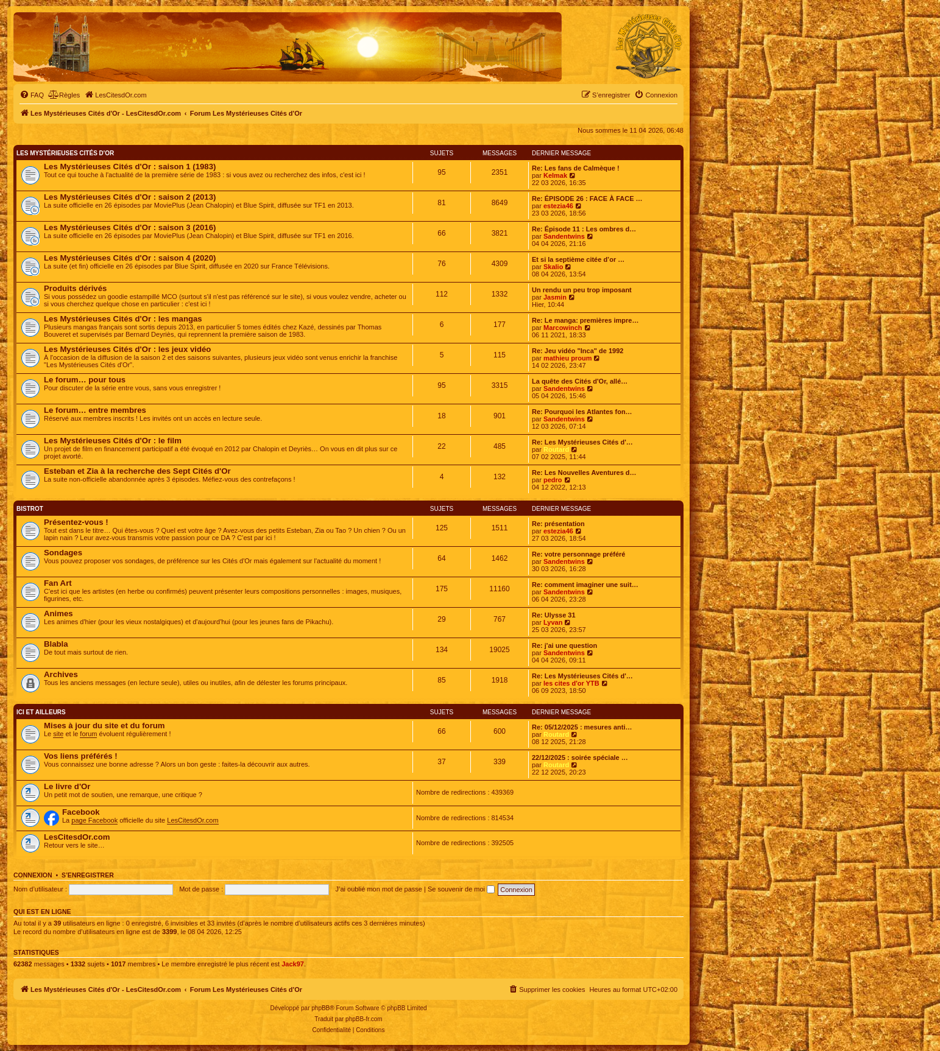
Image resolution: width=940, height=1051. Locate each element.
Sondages (63, 552)
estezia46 (558, 205)
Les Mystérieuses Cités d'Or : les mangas (123, 318)
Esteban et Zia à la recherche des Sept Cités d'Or (137, 471)
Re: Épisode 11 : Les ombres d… (584, 229)
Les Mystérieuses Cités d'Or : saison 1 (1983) (130, 166)
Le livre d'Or (67, 786)
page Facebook (94, 820)
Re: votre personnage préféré (578, 554)
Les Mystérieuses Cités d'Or (65, 153)
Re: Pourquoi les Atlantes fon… (582, 411)
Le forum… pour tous (84, 379)
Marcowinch (562, 327)
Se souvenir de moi (461, 889)
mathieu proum (567, 358)
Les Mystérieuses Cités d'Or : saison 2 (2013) (130, 197)
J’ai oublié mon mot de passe (378, 889)
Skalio (553, 266)
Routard (556, 449)
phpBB (320, 1008)
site (58, 733)
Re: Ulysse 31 (554, 615)
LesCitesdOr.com (192, 820)
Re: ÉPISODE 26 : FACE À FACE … (587, 198)
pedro (552, 479)
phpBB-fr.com (364, 1019)
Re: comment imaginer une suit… (585, 584)
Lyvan (552, 622)
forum (88, 733)
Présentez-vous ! (76, 522)
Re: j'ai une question (564, 645)
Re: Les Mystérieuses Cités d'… (582, 442)
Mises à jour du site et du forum (104, 725)
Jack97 (292, 964)
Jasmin (555, 297)
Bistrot (29, 508)
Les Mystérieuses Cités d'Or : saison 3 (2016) (130, 227)
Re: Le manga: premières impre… (585, 320)
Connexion (32, 875)
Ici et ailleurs (41, 712)
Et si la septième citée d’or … (578, 259)
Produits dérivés (75, 288)
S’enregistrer (88, 875)
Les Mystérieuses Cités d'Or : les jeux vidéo (127, 349)
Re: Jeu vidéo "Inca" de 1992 (577, 350)
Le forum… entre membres (95, 410)
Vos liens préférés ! (81, 756)
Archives (61, 674)
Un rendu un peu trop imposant (582, 290)
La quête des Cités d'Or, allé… (579, 381)
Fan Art (58, 583)
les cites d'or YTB (571, 683)
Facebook (81, 812)
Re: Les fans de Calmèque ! (576, 168)
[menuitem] (31, 95)
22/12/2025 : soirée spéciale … (580, 757)
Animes (58, 613)
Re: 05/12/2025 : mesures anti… (582, 727)
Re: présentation (558, 523)
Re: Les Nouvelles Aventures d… (584, 472)
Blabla (56, 644)
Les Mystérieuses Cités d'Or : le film (113, 440)
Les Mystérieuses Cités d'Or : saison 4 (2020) (130, 257)
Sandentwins (564, 236)
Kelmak (555, 175)
